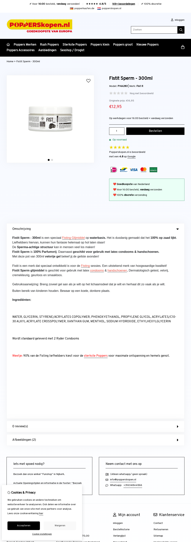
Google (131, 156)
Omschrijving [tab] (95, 229)
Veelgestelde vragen (165, 358)
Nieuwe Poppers (147, 45)
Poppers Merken (25, 45)
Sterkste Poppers (74, 45)
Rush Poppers (49, 45)
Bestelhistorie (121, 345)
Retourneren (161, 345)
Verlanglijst (119, 351)
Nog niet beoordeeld (142, 93)
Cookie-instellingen (42, 534)
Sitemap (158, 351)
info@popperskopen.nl (123, 295)
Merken (60, 339)
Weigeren (60, 525)
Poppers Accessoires (21, 50)
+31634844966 (132, 301)
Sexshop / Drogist (72, 50)
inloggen (177, 20)
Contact (158, 339)
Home (10, 61)
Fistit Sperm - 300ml (28, 61)
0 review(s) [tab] (95, 242)
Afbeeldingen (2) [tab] (95, 256)
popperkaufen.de (82, 8)
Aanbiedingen (47, 50)
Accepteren (23, 525)
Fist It (139, 86)
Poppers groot (123, 45)
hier (41, 513)
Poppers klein (99, 45)
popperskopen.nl (109, 8)
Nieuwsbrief (120, 358)
